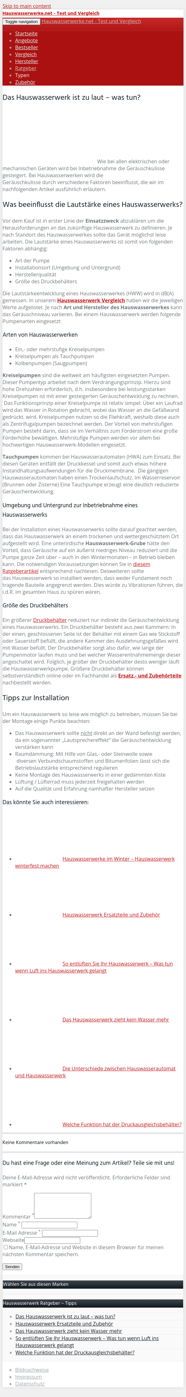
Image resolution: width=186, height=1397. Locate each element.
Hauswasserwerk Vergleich (91, 300)
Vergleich (26, 54)
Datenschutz (30, 1388)
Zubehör (25, 82)
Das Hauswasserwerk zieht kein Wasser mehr (116, 1019)
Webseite (13, 1244)
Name (11, 1229)
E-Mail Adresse (22, 1237)
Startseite (26, 33)
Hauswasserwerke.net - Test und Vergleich (91, 21)
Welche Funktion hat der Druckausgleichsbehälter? (122, 1124)
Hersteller (26, 61)
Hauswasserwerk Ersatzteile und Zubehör (111, 914)
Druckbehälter (50, 620)
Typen (22, 75)
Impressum (28, 1381)
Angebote (26, 40)
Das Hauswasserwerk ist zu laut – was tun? (65, 1321)
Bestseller (26, 47)
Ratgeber (25, 68)
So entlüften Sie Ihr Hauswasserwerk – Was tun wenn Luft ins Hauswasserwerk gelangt (94, 967)
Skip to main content (27, 6)
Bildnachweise (32, 1374)
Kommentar (18, 1221)
